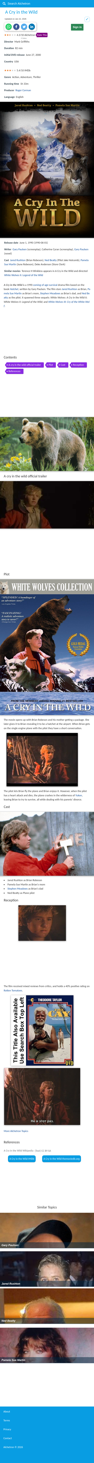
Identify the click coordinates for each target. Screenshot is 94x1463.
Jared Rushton (17, 260)
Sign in (77, 27)
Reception (78, 364)
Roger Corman (23, 90)
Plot (51, 364)
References (14, 371)
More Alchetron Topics (16, 1131)
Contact (7, 1438)
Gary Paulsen (20, 249)
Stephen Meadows (50, 293)
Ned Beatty (51, 260)
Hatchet (14, 289)
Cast (63, 364)
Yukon (78, 795)
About (6, 1411)
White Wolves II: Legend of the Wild (23, 275)
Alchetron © (13, 1447)
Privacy (7, 1429)
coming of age (40, 285)
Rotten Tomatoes (13, 990)
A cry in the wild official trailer (24, 364)
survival (53, 285)
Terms (6, 1420)
